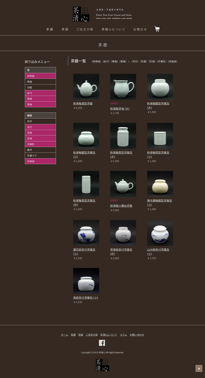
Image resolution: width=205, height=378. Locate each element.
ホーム (64, 334)
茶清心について (108, 334)
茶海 (29, 138)
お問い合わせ (137, 334)
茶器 (80, 334)
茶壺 (29, 132)
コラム (123, 334)
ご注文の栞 (92, 334)
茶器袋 (30, 161)
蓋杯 (29, 150)
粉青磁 (30, 76)
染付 (29, 93)
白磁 (29, 87)
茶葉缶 (30, 144)
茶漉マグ (32, 155)
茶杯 (29, 121)
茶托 (29, 127)
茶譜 (73, 334)
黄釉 (29, 98)
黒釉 (29, 104)
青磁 (29, 81)
